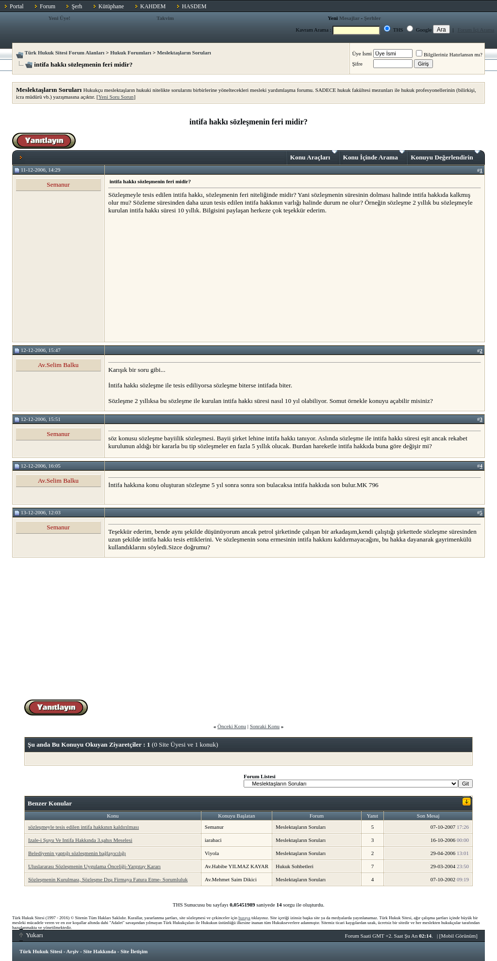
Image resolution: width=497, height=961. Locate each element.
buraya (244, 917)
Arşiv (72, 951)
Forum (47, 6)
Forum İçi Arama (476, 30)
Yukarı (31, 935)
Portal (17, 6)
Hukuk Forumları (130, 52)
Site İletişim (134, 951)
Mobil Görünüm (458, 936)
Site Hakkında (99, 951)
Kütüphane (111, 6)
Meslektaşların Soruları (184, 52)
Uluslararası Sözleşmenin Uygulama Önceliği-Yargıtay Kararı (94, 866)
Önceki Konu (231, 726)
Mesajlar (349, 18)
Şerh (76, 6)
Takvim (165, 18)
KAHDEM (153, 6)
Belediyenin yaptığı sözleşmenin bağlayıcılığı (77, 853)
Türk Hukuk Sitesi (40, 951)
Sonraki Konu (265, 726)
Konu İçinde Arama (374, 155)
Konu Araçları (313, 155)
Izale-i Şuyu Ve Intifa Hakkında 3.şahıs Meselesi (80, 840)
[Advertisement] (181, 277)
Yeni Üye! (59, 18)
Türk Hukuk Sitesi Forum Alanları (64, 52)
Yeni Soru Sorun (116, 97)
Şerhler (372, 18)
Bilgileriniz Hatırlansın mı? (449, 54)
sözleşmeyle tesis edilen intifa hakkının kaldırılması (83, 827)
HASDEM (194, 6)
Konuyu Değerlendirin (445, 155)
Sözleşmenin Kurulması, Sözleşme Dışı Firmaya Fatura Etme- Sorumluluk (108, 879)
